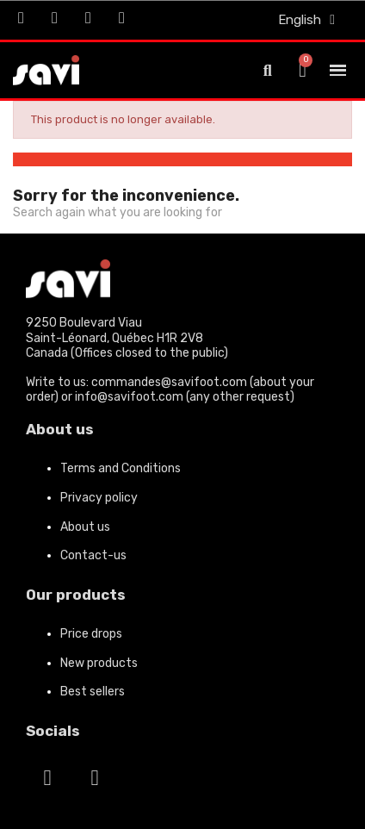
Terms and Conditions (120, 468)
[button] (267, 70)
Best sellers (92, 691)
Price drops (91, 633)
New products (99, 663)
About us (85, 527)
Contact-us (93, 555)
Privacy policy (99, 497)
